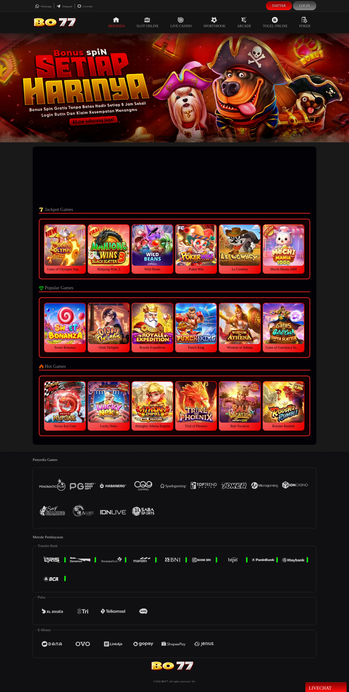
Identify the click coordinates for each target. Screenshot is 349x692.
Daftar (279, 6)
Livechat (84, 6)
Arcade (244, 22)
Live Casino (181, 22)
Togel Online (275, 22)
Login (304, 6)
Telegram (64, 6)
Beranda (116, 22)
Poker (304, 22)
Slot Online (147, 22)
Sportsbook (214, 22)
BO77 (164, 681)
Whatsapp (43, 6)
